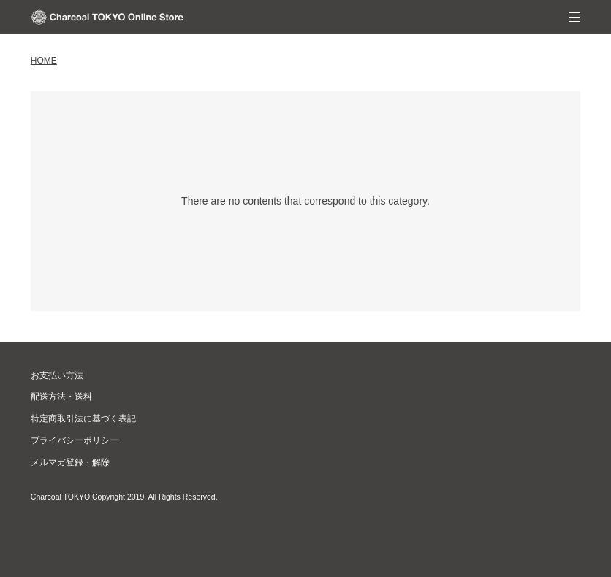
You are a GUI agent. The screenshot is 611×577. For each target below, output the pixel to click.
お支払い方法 (57, 375)
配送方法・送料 (61, 396)
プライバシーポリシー (74, 440)
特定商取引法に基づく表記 (83, 418)
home (44, 61)
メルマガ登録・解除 (70, 462)
